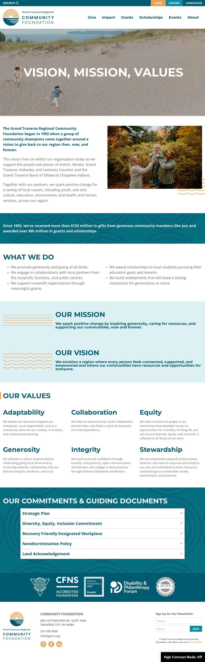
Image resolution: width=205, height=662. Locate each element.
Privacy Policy (195, 642)
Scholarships (151, 17)
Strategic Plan (36, 513)
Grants (127, 17)
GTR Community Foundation (28, 17)
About (193, 17)
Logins (174, 3)
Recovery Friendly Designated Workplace (62, 533)
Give (158, 3)
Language (194, 3)
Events (175, 17)
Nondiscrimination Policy (47, 543)
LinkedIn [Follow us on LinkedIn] (59, 644)
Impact (108, 17)
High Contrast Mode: (183, 657)
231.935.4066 (49, 631)
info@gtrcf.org (50, 636)
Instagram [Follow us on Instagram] (43, 644)
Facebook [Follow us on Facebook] (51, 644)
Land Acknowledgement (46, 553)
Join (196, 629)
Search (9, 3)
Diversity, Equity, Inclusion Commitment (62, 523)
